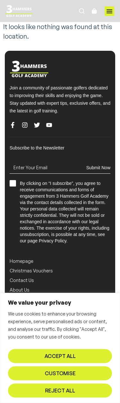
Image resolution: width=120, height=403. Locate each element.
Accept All (60, 356)
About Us (19, 290)
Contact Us (22, 280)
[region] (60, 348)
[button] (109, 11)
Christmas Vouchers (31, 270)
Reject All (60, 390)
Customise (60, 373)
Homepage (21, 261)
